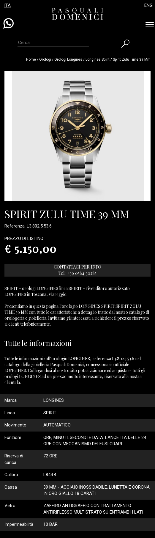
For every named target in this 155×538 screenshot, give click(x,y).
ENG (148, 5)
